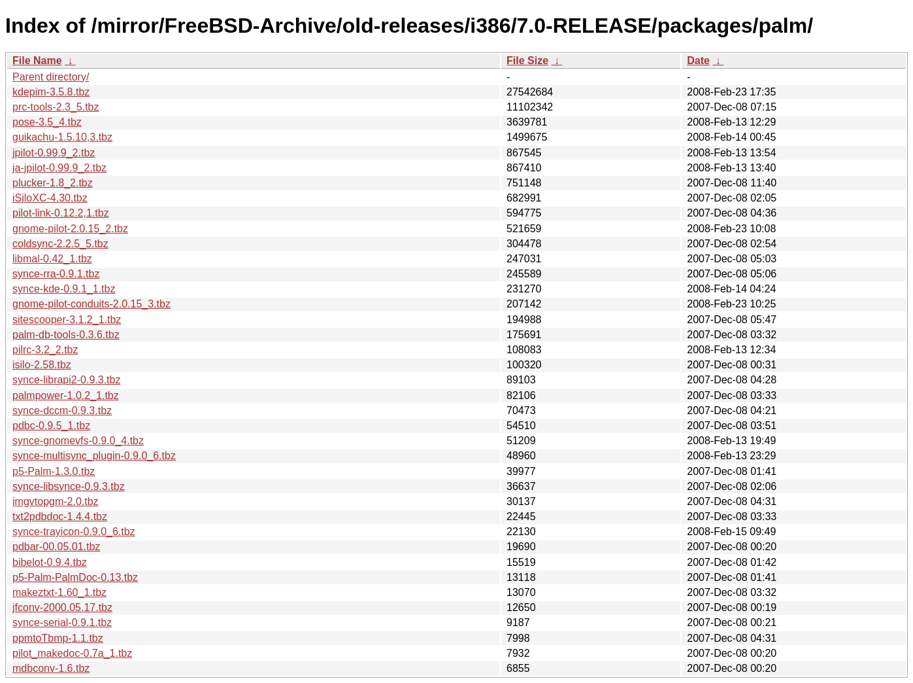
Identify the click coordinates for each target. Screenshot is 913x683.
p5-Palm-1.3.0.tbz (53, 471)
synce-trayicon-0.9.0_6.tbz (73, 531)
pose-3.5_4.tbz (47, 122)
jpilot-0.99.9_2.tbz (53, 152)
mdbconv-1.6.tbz (51, 668)
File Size (527, 60)
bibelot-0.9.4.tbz (49, 562)
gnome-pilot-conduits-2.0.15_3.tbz (91, 303)
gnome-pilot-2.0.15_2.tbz (70, 228)
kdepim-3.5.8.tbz (51, 91)
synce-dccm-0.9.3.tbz (62, 410)
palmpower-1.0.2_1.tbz (65, 395)
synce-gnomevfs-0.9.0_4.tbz (78, 440)
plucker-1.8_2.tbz (52, 182)
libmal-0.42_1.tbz (52, 258)
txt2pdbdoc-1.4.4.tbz (59, 516)
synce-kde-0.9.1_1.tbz (63, 288)
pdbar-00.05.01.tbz (56, 546)
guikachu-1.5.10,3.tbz (62, 137)
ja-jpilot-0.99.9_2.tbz (59, 167)
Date (698, 60)
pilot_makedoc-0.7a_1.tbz (72, 653)
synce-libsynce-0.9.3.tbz (68, 486)
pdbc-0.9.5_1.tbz (51, 425)
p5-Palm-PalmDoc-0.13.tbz (75, 577)
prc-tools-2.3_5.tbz (55, 107)
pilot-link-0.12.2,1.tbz (60, 213)
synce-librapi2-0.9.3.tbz (66, 379)
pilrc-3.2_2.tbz (45, 349)
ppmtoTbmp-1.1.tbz (57, 638)
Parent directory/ (50, 76)
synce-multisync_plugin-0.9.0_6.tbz (94, 455)
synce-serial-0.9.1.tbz (62, 622)
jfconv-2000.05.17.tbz (62, 607)
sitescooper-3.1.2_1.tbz (66, 319)
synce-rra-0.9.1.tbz (55, 273)
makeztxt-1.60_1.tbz (59, 592)
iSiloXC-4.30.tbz (50, 197)
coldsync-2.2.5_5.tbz (60, 243)
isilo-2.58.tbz (41, 364)
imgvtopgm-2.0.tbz (55, 501)
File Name (37, 60)
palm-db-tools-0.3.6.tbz (66, 334)
